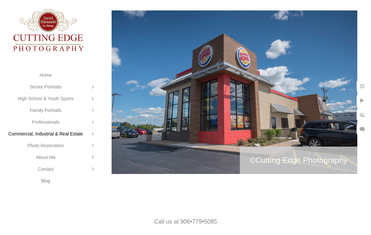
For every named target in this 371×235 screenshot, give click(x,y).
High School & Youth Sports (46, 98)
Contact (46, 169)
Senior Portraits (45, 86)
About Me (45, 157)
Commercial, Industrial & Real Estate (45, 133)
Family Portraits (45, 110)
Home (45, 75)
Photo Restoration (45, 145)
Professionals (45, 122)
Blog (45, 180)
